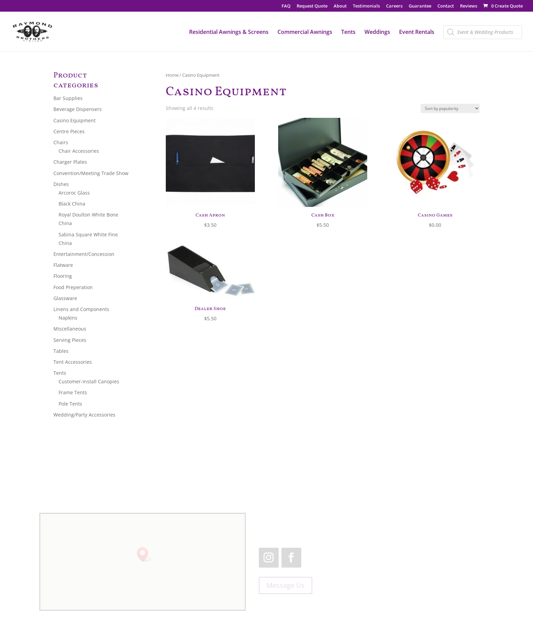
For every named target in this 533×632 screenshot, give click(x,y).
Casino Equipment (74, 120)
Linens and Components (81, 309)
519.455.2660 (399, 517)
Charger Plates (70, 162)
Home (172, 75)
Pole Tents (70, 403)
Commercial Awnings (304, 32)
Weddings (377, 32)
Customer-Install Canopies (89, 381)
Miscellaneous (69, 328)
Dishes (61, 184)
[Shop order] (450, 108)
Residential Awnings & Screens (229, 32)
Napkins (68, 317)
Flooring (62, 276)
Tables (61, 351)
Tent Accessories (72, 362)
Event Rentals (416, 32)
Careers (394, 6)
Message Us (283, 585)
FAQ (286, 6)
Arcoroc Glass (74, 192)
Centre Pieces (69, 131)
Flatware (63, 265)
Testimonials (366, 6)
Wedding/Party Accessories (84, 414)
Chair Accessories (79, 151)
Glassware (65, 298)
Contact (445, 6)
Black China (72, 203)
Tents (348, 32)
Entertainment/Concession (83, 254)
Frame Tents (73, 392)
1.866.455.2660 (420, 525)
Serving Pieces (69, 340)
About (340, 6)
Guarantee (420, 6)
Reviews (468, 6)
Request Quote (312, 6)
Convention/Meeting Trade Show (90, 173)
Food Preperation (73, 287)
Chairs (60, 142)
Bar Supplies (68, 98)
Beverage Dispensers (77, 109)
